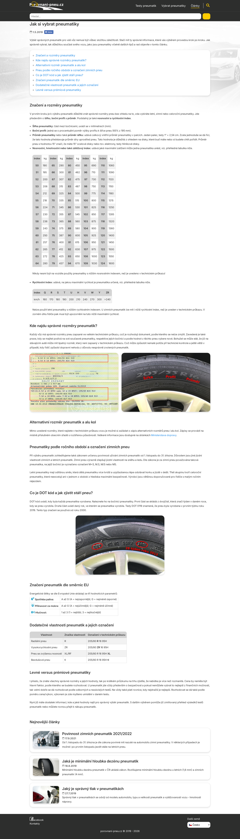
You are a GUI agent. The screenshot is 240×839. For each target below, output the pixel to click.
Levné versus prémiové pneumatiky (58, 89)
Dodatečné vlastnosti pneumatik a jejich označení (67, 85)
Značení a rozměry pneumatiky (55, 55)
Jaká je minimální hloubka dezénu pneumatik (100, 761)
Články (42, 16)
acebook (37, 819)
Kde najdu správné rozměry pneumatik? (61, 60)
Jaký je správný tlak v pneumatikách (93, 788)
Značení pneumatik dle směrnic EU (58, 80)
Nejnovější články (45, 722)
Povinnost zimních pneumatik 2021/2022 (97, 733)
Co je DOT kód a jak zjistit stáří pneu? (59, 75)
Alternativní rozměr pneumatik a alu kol (60, 65)
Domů (33, 16)
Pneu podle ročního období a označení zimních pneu (69, 70)
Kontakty (35, 823)
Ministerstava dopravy (163, 435)
